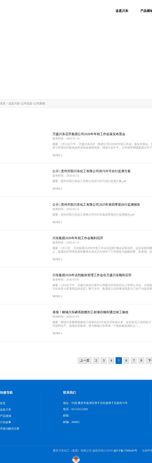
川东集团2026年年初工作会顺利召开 (77, 238)
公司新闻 (39, 103)
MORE (56, 155)
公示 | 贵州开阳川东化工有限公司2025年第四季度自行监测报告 (96, 204)
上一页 (84, 360)
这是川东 (122, 10)
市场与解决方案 (9, 428)
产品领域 (5, 415)
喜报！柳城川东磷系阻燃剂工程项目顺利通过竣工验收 (90, 312)
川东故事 (5, 422)
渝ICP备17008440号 (125, 450)
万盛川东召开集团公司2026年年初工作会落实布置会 (88, 134)
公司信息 (26, 103)
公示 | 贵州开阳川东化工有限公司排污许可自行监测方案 (91, 171)
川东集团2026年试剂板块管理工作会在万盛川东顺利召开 (92, 275)
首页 (3, 103)
